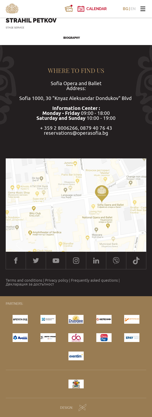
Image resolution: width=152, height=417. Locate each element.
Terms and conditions (24, 280)
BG (125, 9)
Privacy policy (56, 280)
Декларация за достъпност (30, 284)
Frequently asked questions (94, 280)
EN (133, 9)
